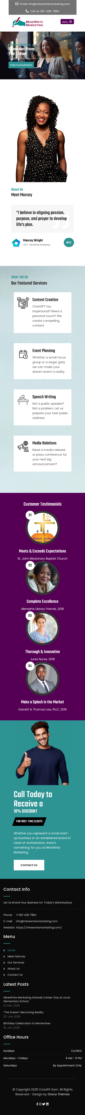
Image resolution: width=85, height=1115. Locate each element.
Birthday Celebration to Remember (27, 1023)
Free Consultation (21, 65)
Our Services (15, 962)
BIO (68, 242)
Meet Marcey (16, 956)
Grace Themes (59, 1094)
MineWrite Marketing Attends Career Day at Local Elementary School (36, 999)
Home (11, 950)
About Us (13, 969)
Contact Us (29, 865)
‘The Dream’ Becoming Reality (23, 1012)
